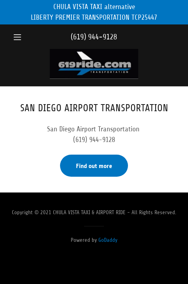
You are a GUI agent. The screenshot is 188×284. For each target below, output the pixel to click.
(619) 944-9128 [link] (94, 36)
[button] (22, 37)
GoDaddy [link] (107, 240)
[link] (94, 64)
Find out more (94, 166)
